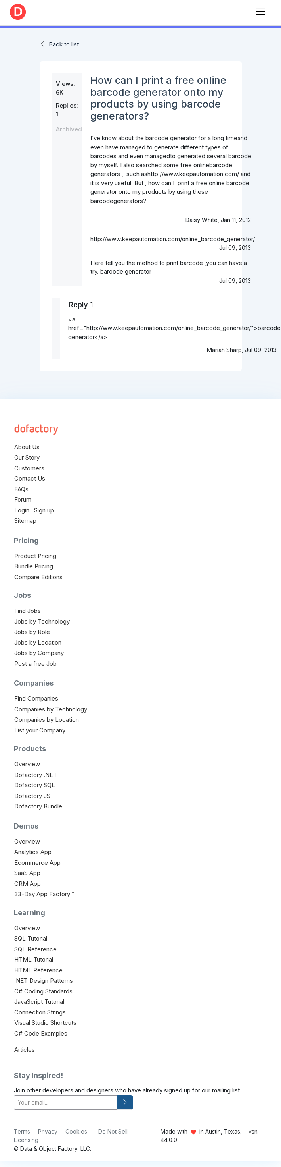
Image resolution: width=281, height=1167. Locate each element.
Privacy (47, 1131)
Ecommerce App (37, 862)
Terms (22, 1131)
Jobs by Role (32, 632)
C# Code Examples (40, 1033)
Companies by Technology (50, 709)
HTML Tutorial (33, 959)
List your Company (39, 730)
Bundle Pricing (33, 566)
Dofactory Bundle (38, 806)
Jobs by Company (39, 653)
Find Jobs (27, 610)
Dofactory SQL (34, 785)
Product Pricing (35, 556)
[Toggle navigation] (260, 9)
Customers (29, 468)
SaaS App (27, 873)
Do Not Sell (113, 1131)
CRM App (27, 883)
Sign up (44, 510)
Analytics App (33, 852)
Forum (22, 499)
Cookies (76, 1131)
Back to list (64, 44)
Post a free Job (35, 663)
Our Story (27, 457)
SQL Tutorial (30, 938)
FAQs (21, 489)
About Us (27, 447)
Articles (24, 1049)
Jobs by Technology (42, 621)
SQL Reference (35, 949)
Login (21, 510)
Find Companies (36, 698)
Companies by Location (46, 719)
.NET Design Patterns (43, 980)
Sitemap (25, 520)
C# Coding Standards (43, 991)
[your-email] (65, 1102)
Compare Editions (38, 577)
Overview (27, 764)
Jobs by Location (37, 642)
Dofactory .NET (35, 775)
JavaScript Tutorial (39, 1001)
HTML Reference (38, 970)
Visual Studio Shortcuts (45, 1022)
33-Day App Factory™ (44, 894)
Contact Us (29, 478)
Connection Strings (40, 1012)
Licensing (26, 1139)
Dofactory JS (32, 796)
